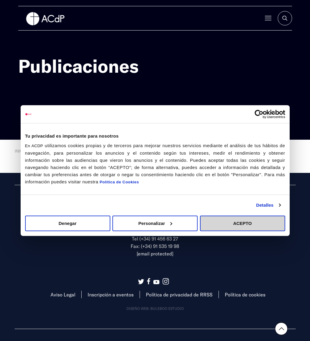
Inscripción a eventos (111, 294)
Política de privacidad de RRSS (179, 294)
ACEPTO (242, 223)
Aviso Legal (63, 294)
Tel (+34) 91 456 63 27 (155, 238)
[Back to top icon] (281, 328)
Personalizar (155, 223)
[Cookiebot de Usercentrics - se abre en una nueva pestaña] (259, 114)
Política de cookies (245, 294)
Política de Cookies (119, 181)
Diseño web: (138, 308)
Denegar (68, 223)
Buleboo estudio (167, 308)
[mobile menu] (268, 18)
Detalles (265, 205)
